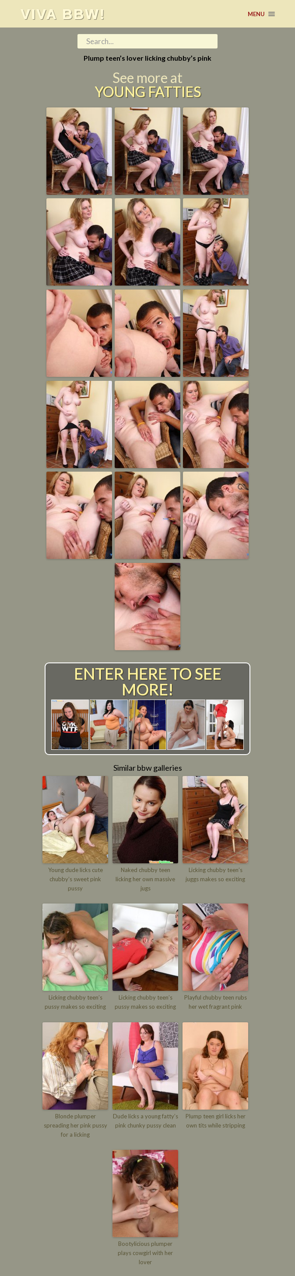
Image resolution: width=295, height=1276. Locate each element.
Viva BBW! (63, 14)
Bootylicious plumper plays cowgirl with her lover (145, 1253)
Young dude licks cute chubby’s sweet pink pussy (75, 879)
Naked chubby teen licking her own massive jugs (145, 879)
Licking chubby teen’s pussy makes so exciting (75, 1002)
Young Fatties (148, 92)
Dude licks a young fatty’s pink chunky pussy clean (145, 1121)
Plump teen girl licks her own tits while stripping (216, 1121)
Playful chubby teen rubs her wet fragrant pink (215, 1002)
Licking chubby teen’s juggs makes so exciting (215, 874)
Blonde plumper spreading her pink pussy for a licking (75, 1125)
